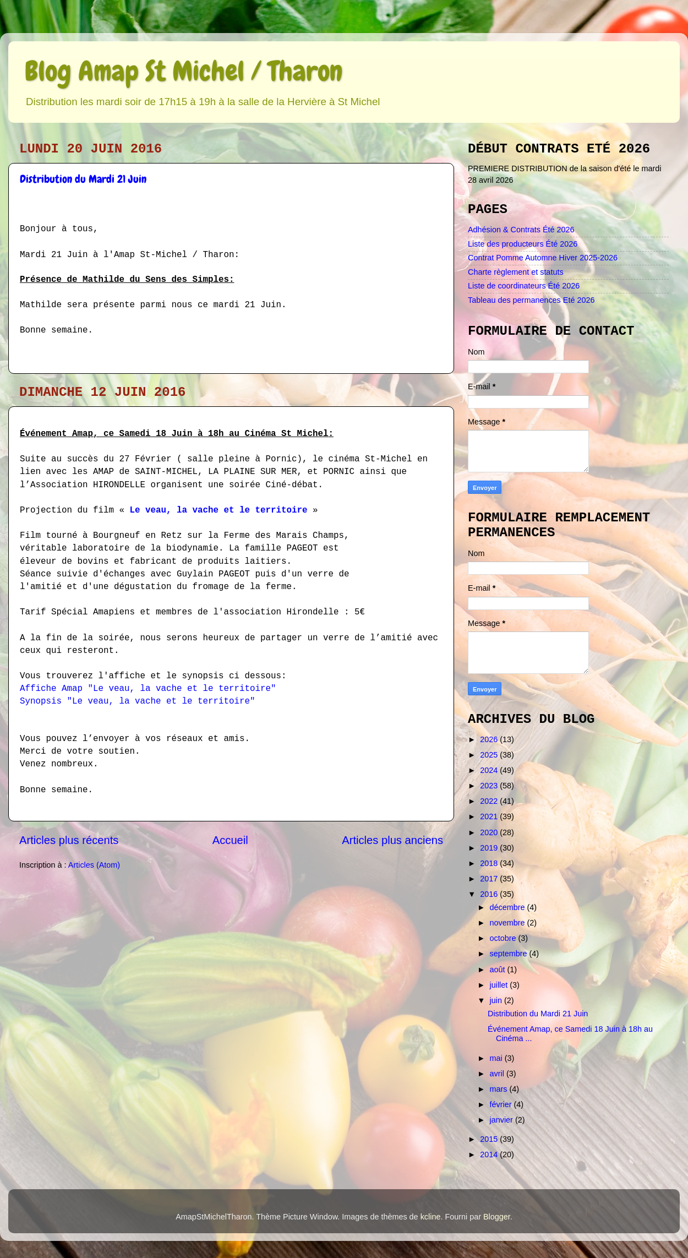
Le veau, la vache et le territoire (218, 510)
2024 (490, 770)
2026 (490, 739)
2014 (490, 1154)
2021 (490, 816)
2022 (490, 801)
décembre (508, 907)
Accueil (230, 840)
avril (498, 1073)
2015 (490, 1139)
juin (497, 1000)
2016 (490, 894)
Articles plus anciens (392, 840)
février (502, 1104)
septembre (509, 953)
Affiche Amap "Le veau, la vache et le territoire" (148, 689)
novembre (508, 922)
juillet (500, 985)
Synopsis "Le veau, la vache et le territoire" (137, 701)
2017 (490, 878)
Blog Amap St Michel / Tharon (183, 71)
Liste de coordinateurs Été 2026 (524, 285)
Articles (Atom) (94, 865)
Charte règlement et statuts (516, 272)
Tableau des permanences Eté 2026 (531, 300)
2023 (490, 785)
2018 (490, 863)
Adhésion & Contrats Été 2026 (521, 229)
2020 (490, 832)
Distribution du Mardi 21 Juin (83, 179)
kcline (431, 1216)
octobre (504, 938)
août (498, 969)
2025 (490, 754)
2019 (490, 847)
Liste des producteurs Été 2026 (522, 243)
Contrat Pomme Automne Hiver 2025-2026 (543, 257)
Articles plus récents (68, 840)
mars (500, 1089)
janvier (502, 1119)
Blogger (496, 1216)
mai (497, 1058)
